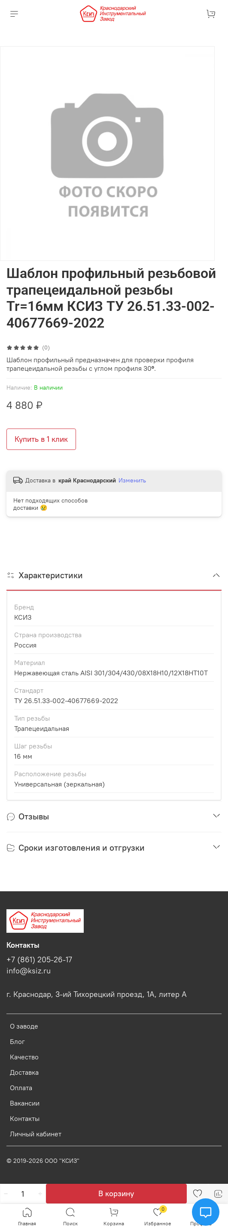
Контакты (25, 1118)
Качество (24, 1057)
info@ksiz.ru (28, 971)
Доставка (24, 1072)
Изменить (132, 480)
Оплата (21, 1087)
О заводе (24, 1026)
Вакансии (25, 1103)
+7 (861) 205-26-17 (39, 959)
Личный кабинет (35, 1133)
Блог (17, 1041)
